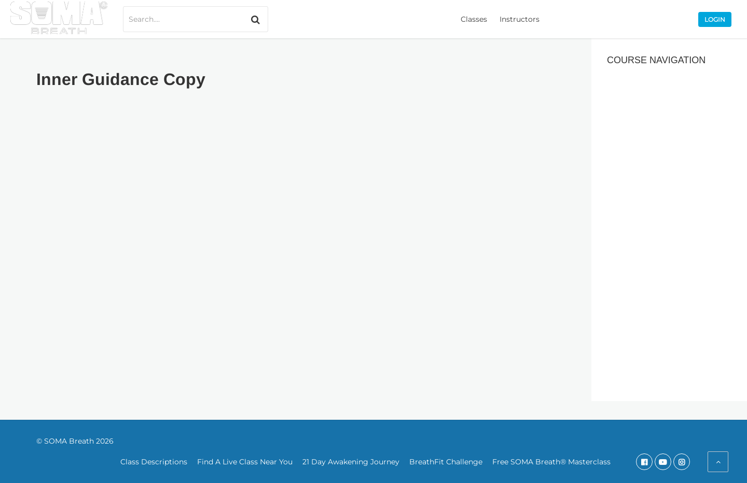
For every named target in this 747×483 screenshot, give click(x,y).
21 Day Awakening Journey (350, 461)
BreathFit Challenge (445, 461)
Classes (474, 19)
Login (714, 19)
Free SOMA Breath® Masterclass (551, 461)
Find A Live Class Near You (245, 461)
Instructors (520, 19)
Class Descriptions (153, 461)
